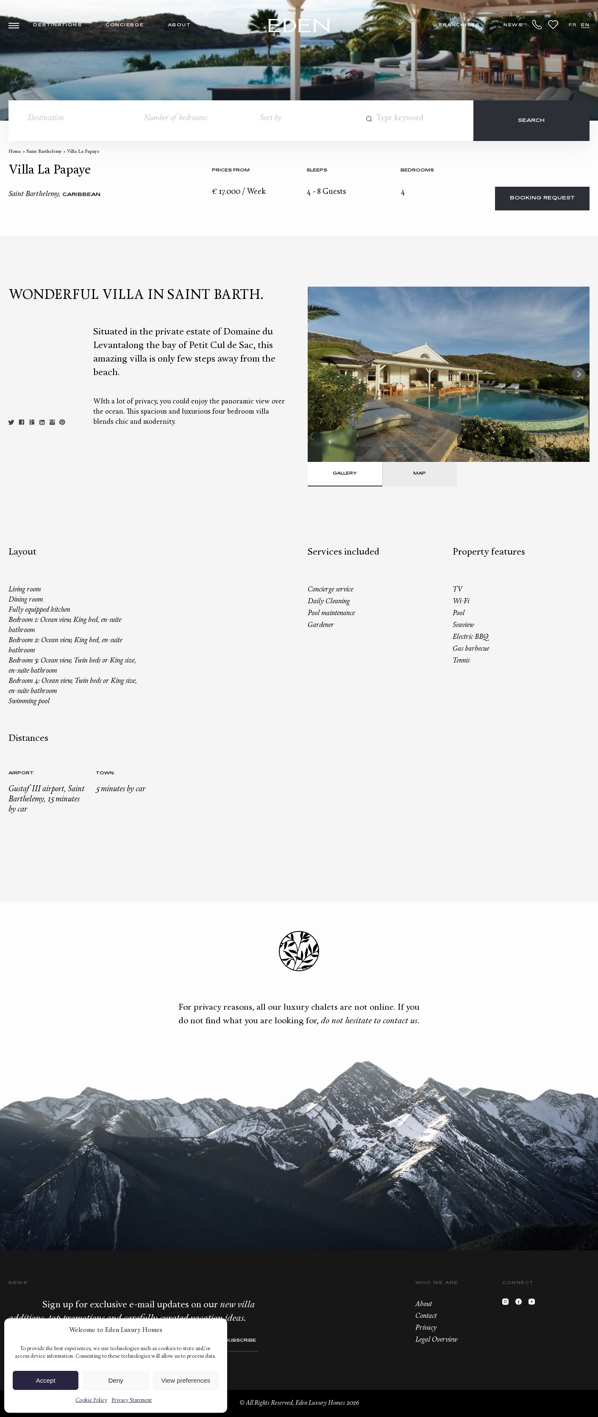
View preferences (186, 1380)
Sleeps (316, 170)
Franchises (459, 25)
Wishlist (553, 24)
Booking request (542, 198)
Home (14, 151)
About (179, 25)
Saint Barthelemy (44, 151)
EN (585, 25)
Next (578, 374)
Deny (115, 1380)
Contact (426, 1316)
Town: (105, 773)
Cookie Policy (91, 1400)
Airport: (21, 773)
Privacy (426, 1328)
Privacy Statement (131, 1400)
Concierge (125, 25)
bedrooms (417, 170)
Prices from (231, 170)
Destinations (57, 25)
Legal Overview (436, 1340)
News (513, 25)
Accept (46, 1380)
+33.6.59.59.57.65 (537, 24)
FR (573, 25)
